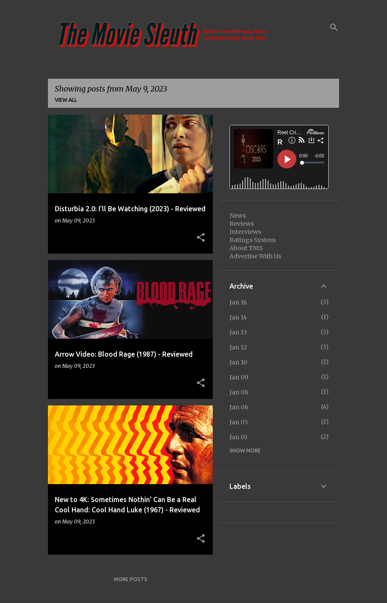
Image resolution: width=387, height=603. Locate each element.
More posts (130, 579)
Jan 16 (238, 302)
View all (66, 100)
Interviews (245, 232)
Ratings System (252, 240)
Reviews (241, 224)
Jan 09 (238, 377)
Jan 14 (238, 317)
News (237, 215)
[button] (201, 237)
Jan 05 (238, 422)
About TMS (246, 248)
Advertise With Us (255, 256)
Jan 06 (238, 407)
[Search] (334, 27)
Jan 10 (238, 362)
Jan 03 (238, 437)
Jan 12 (238, 347)
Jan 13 (238, 332)
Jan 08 (238, 392)
